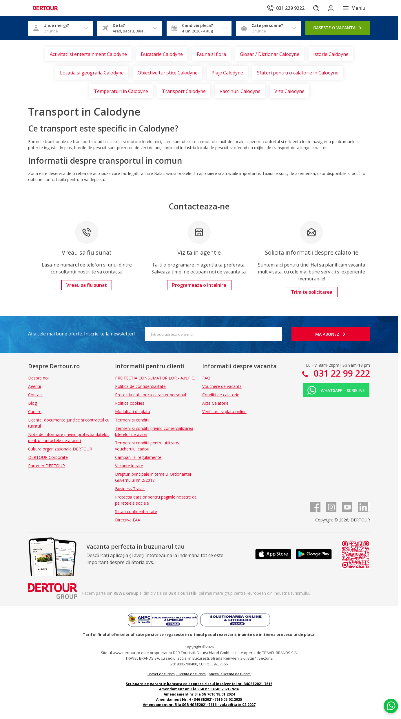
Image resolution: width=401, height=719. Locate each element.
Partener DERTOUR (46, 465)
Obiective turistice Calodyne (168, 73)
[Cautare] (313, 8)
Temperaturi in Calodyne (121, 91)
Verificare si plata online (224, 411)
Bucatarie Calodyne (162, 54)
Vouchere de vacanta (222, 386)
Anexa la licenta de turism (230, 673)
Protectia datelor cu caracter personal (150, 394)
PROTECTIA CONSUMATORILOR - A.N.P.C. (155, 378)
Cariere (34, 411)
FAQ (206, 378)
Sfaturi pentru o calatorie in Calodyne (297, 73)
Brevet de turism (161, 673)
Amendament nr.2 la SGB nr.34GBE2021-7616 (199, 689)
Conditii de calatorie (220, 394)
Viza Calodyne (289, 91)
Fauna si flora (211, 54)
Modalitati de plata (132, 411)
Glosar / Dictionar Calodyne (269, 54)
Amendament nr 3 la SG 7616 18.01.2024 (199, 694)
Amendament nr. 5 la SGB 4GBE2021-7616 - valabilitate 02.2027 (199, 704)
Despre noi (38, 378)
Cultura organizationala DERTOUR (60, 449)
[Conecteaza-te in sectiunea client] (329, 8)
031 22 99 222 (340, 373)
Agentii (34, 386)
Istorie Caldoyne (331, 54)
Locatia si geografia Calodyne (92, 73)
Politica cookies (129, 403)
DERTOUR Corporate (48, 457)
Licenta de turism (192, 673)
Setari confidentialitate (136, 511)
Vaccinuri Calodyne (240, 91)
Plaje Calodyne (227, 73)
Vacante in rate (129, 465)
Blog (32, 403)
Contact (35, 394)
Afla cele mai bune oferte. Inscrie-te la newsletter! (81, 334)
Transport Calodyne (184, 91)
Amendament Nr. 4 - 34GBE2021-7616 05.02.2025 (199, 699)
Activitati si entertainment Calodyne (88, 54)
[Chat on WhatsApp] (391, 706)
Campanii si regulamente (138, 457)
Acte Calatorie (215, 403)
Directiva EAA (127, 520)
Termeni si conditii (132, 420)
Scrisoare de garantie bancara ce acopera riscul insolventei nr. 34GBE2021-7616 (199, 683)
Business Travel (130, 488)
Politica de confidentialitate (140, 386)
